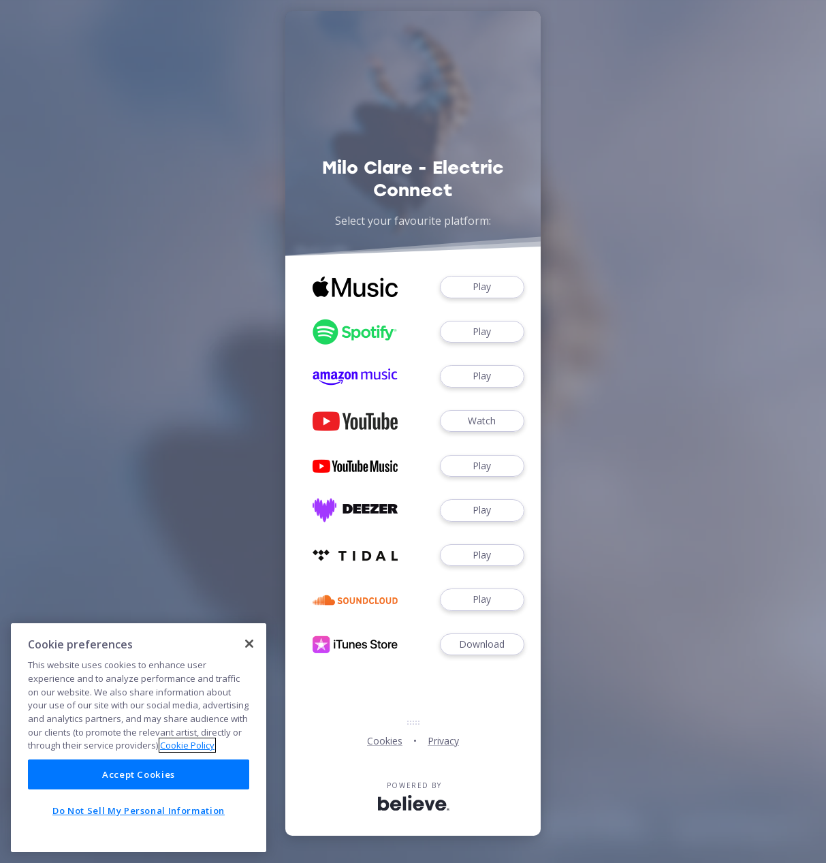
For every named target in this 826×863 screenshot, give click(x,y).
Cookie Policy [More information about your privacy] (187, 745)
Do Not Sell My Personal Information (138, 810)
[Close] (249, 644)
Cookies (384, 740)
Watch (482, 421)
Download (482, 644)
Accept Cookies (138, 774)
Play (482, 287)
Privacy (443, 740)
